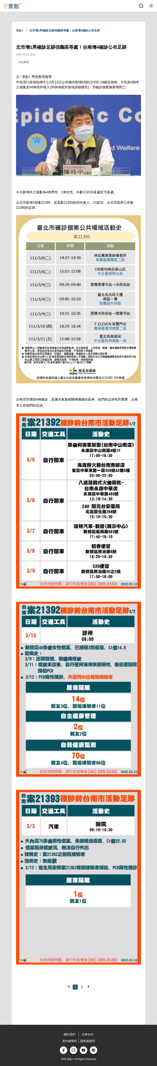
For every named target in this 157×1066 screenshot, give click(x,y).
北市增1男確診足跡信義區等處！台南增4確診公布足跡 (64, 30)
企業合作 (87, 1034)
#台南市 (24, 62)
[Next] (88, 986)
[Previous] (68, 986)
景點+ (20, 30)
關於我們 (69, 1034)
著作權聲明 (69, 1041)
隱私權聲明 (87, 1041)
